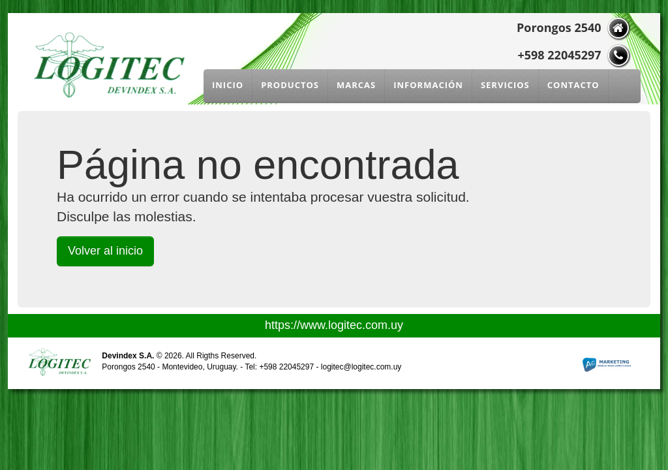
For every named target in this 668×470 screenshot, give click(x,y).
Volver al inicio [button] (105, 250)
